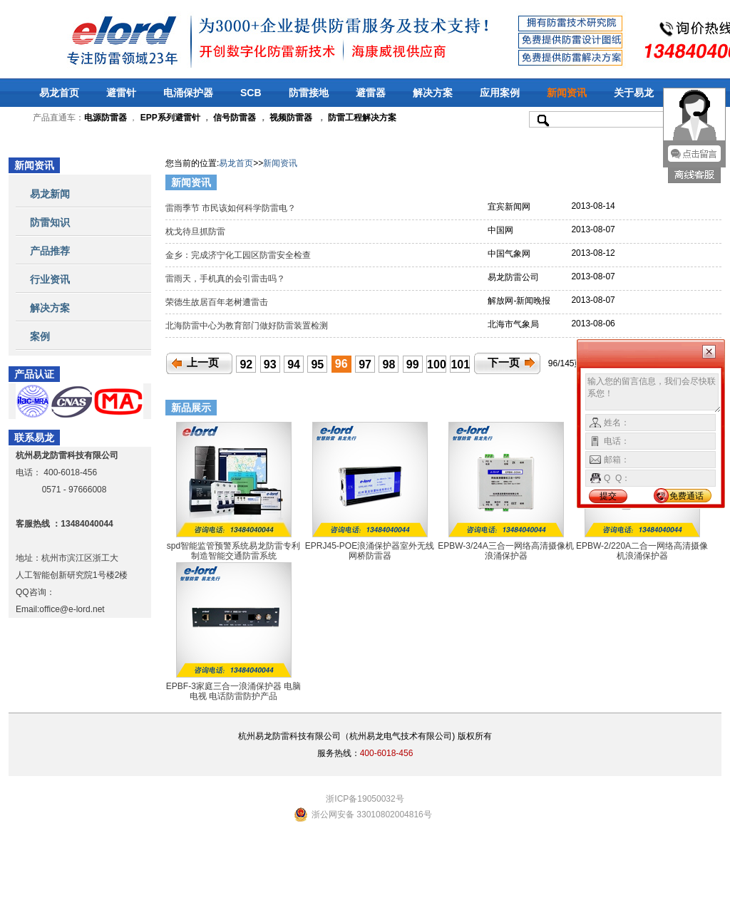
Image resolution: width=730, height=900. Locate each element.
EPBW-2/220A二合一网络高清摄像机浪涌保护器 (642, 551)
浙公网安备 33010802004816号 (372, 814)
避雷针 (121, 92)
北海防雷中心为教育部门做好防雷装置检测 (247, 326)
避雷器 (371, 92)
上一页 (203, 362)
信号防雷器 (234, 118)
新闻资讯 (567, 92)
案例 (40, 336)
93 (270, 364)
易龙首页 (59, 92)
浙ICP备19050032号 (364, 799)
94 (293, 364)
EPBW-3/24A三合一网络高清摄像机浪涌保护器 (505, 551)
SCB (251, 92)
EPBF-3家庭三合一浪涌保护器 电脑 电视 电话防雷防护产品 (233, 691)
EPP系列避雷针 (170, 118)
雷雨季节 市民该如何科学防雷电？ (232, 208)
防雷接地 (309, 92)
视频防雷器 (290, 118)
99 (412, 364)
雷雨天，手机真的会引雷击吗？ (226, 279)
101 (460, 364)
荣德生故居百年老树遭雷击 (217, 302)
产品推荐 (50, 251)
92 (246, 364)
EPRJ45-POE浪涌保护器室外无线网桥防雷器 (369, 551)
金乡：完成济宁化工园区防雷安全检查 (239, 255)
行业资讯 (50, 279)
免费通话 (686, 496)
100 (436, 364)
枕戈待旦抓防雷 (196, 232)
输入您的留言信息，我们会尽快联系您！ (653, 393)
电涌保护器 (188, 92)
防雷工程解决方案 (361, 118)
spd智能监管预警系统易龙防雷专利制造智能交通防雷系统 (233, 551)
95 (317, 364)
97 (365, 364)
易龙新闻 (50, 194)
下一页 (504, 362)
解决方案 (433, 92)
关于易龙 (634, 92)
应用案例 (500, 92)
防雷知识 (50, 222)
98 (389, 364)
